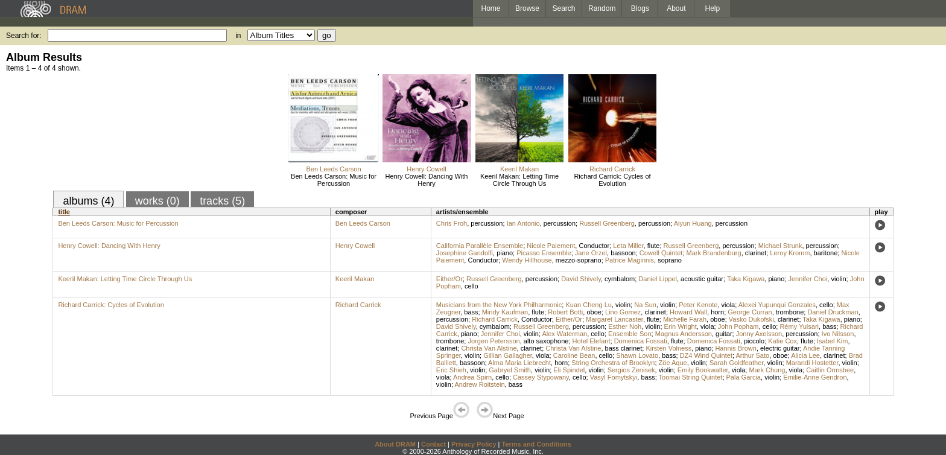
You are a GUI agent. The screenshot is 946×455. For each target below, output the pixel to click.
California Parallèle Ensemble (479, 245)
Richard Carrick (612, 169)
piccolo (754, 341)
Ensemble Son (630, 333)
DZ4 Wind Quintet (706, 355)
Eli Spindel (569, 370)
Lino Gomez (623, 312)
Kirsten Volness (668, 348)
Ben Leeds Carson (333, 169)
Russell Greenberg (607, 223)
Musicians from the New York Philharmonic (499, 304)
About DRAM (395, 444)
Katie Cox (782, 341)
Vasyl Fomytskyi (614, 377)
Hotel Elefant (592, 341)
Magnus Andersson (683, 333)
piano (505, 252)
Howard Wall (688, 312)
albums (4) (88, 201)
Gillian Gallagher (507, 355)
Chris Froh (451, 223)
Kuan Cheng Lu (588, 304)
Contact (433, 444)
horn (717, 312)
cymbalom (620, 278)
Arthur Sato (752, 355)
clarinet (755, 252)
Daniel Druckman (832, 312)
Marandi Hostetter (812, 362)
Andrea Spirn (472, 377)
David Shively (581, 278)
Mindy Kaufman (505, 312)
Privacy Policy (474, 444)
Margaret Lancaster (614, 319)
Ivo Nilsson (838, 333)
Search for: (24, 35)
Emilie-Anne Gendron (814, 377)
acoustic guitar (702, 278)
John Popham (738, 326)
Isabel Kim (832, 341)
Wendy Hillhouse (526, 260)
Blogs (640, 8)
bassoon (623, 252)
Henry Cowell (426, 169)
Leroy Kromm (790, 252)
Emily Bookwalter (703, 370)
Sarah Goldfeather (736, 362)
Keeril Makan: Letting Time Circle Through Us (519, 180)
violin (838, 278)
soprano (670, 260)
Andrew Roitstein (479, 384)
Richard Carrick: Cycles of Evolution (612, 180)
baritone (826, 252)
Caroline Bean (574, 355)
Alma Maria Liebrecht (519, 362)
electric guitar (779, 348)
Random (601, 8)
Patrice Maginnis (629, 260)
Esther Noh (624, 326)
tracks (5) (222, 201)
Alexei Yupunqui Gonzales (777, 304)
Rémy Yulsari (799, 326)
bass (471, 312)
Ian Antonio (523, 223)
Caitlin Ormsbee (830, 370)
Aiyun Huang (693, 223)
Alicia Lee (805, 355)
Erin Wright (680, 326)
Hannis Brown (735, 348)
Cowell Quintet (661, 252)
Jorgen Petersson (493, 341)
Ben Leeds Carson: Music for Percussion (333, 180)
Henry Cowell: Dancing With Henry (427, 180)
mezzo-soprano (579, 260)
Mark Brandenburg (714, 252)
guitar (724, 333)
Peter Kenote (698, 304)
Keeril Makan (519, 169)
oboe (593, 312)
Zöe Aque (673, 362)
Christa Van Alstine (488, 348)
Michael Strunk (780, 245)
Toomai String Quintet (691, 377)
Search (564, 8)
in (238, 35)
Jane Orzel (591, 252)
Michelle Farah (684, 319)
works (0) (157, 201)
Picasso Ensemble (543, 252)
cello (471, 286)
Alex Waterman (564, 333)
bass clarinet (624, 348)
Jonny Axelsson (759, 333)
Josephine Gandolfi (464, 252)
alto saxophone (546, 341)
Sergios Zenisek (631, 370)
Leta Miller (628, 245)
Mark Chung (767, 370)
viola (728, 304)
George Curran (750, 312)
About (676, 8)
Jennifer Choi (807, 278)
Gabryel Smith (510, 370)
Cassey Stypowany (541, 377)
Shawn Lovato (637, 355)
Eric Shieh (451, 370)
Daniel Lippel (657, 278)
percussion (487, 223)
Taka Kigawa (745, 278)
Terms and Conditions (536, 444)
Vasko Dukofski (751, 319)
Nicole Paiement (551, 245)
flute (653, 245)
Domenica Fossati (640, 341)
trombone (790, 312)
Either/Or (449, 278)
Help (712, 8)
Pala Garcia (743, 377)
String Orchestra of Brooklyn (613, 362)
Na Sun (645, 304)
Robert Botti (565, 312)
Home (490, 8)
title (64, 211)
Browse (527, 8)
